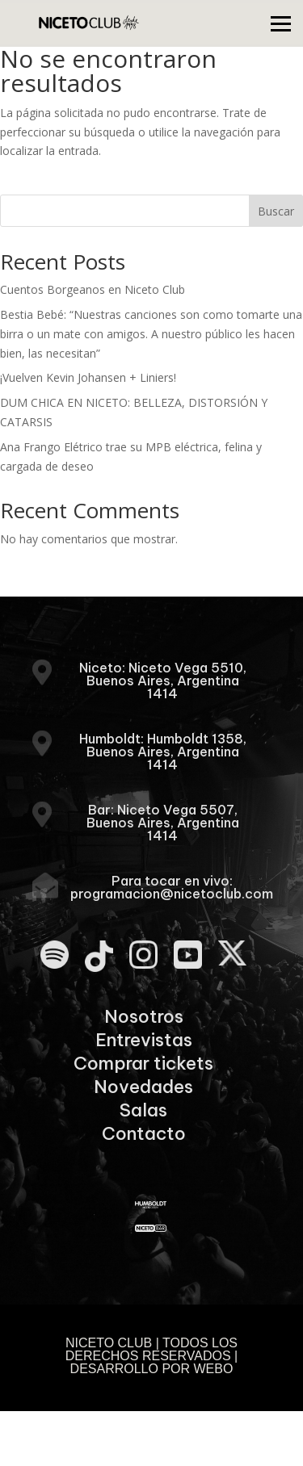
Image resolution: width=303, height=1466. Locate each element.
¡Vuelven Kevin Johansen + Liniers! (88, 377)
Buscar (276, 211)
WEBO (214, 1369)
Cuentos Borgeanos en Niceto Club (92, 289)
